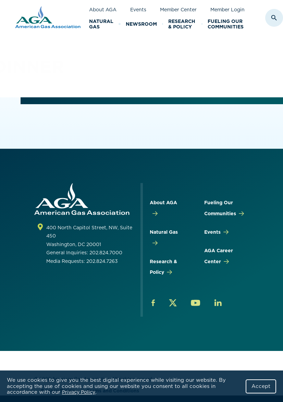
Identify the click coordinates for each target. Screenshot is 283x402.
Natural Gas (101, 24)
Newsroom (141, 24)
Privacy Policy (78, 392)
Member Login (227, 9)
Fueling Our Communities (226, 24)
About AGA (102, 9)
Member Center (178, 9)
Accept (260, 386)
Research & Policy (181, 24)
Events (138, 9)
